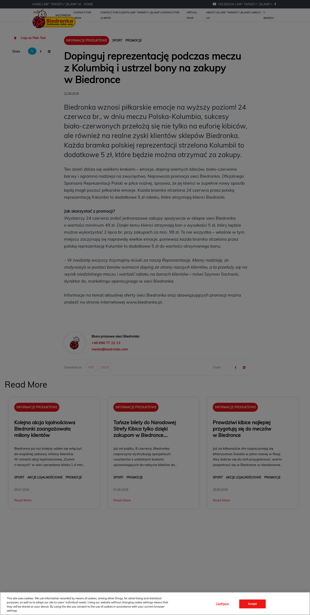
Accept (252, 603)
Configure (222, 603)
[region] (155, 603)
